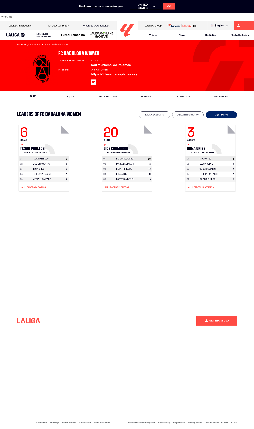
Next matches (108, 96)
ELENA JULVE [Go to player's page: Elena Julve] (206, 164)
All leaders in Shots (117, 187)
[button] (15, 35)
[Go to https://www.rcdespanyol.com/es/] (153, 16)
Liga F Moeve (221, 115)
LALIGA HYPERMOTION (188, 115)
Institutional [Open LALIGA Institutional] (20, 25)
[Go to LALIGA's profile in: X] (93, 82)
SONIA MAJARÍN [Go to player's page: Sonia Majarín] (208, 169)
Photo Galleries (240, 35)
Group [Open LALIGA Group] (153, 25)
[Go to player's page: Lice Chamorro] (140, 139)
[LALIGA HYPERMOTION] (44, 35)
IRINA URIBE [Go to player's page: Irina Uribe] (38, 169)
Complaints (41, 422)
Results (146, 96)
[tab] (154, 114)
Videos (153, 35)
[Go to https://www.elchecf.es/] (69, 16)
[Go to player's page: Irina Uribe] (224, 139)
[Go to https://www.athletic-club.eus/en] (21, 16)
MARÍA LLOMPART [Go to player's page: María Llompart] (42, 179)
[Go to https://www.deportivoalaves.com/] (57, 16)
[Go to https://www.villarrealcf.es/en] (250, 16)
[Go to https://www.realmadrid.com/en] (189, 16)
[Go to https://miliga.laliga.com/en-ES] (244, 25)
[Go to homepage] (127, 38)
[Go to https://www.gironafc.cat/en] (105, 16)
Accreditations (68, 422)
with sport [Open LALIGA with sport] (58, 25)
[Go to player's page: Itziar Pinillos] (57, 139)
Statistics (210, 35)
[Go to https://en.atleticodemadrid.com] (33, 16)
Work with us (85, 422)
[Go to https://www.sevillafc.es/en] (226, 16)
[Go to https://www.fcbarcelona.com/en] (81, 16)
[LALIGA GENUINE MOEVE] (101, 35)
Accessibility (164, 422)
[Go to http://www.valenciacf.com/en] (238, 16)
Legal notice (179, 422)
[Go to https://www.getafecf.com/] (93, 16)
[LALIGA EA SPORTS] (15, 35)
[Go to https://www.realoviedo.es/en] (201, 16)
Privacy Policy (195, 422)
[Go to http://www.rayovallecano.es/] (129, 16)
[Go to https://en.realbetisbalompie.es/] (177, 16)
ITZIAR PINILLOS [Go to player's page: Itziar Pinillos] (124, 169)
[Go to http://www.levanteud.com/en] (117, 16)
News (182, 35)
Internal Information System (141, 422)
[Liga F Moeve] (73, 35)
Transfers (221, 96)
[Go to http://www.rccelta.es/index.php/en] (141, 16)
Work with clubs (102, 422)
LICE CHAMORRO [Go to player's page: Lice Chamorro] (41, 164)
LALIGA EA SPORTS (154, 115)
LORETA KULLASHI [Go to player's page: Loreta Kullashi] (209, 174)
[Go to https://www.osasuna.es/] (45, 16)
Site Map (54, 422)
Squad (71, 96)
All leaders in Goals (33, 187)
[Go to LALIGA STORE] (182, 25)
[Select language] (220, 26)
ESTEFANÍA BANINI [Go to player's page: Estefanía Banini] (42, 174)
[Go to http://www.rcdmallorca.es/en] (165, 16)
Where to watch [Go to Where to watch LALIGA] (96, 25)
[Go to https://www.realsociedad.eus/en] (214, 16)
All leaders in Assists (201, 187)
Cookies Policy (212, 422)
